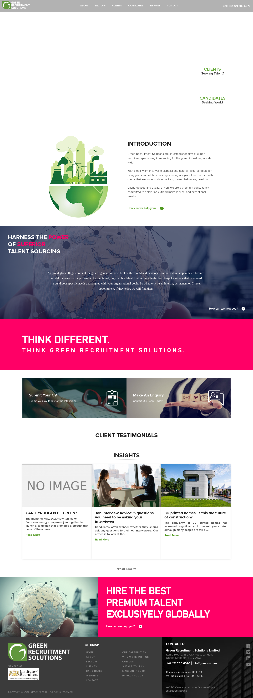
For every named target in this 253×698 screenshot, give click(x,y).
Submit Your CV (133, 666)
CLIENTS (117, 5)
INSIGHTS (155, 5)
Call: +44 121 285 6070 (237, 6)
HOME (90, 652)
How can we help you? (145, 208)
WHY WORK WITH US (135, 657)
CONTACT (172, 5)
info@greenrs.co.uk (205, 663)
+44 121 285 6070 (178, 663)
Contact (92, 680)
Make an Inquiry (134, 671)
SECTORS (100, 5)
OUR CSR (128, 661)
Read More (33, 534)
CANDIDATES (135, 5)
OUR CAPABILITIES (134, 652)
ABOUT (84, 5)
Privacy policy (132, 675)
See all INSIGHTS (126, 569)
